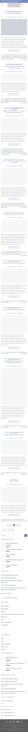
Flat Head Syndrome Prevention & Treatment (12, 11)
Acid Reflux (17, 519)
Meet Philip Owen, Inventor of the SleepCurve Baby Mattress (14, 361)
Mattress (7, 57)
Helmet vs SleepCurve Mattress (9, 578)
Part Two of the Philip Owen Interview (14, 309)
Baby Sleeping (7, 107)
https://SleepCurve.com (6, 709)
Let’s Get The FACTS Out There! (14, 13)
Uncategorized (18, 64)
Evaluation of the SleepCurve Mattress (14, 214)
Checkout (3, 611)
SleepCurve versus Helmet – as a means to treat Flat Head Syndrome (14, 111)
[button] (2, 5)
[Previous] (8, 525)
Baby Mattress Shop (12, 598)
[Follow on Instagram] (5, 529)
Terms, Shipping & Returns (11, 723)
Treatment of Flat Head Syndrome (7, 58)
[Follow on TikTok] (9, 529)
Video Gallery (4, 646)
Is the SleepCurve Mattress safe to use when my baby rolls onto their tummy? (13, 588)
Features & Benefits (6, 644)
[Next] (20, 525)
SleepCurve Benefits (7, 56)
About (2, 641)
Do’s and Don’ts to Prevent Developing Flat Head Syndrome (14, 67)
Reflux (11, 520)
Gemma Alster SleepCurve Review (9, 575)
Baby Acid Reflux (14, 479)
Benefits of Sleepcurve (19, 56)
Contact (3, 649)
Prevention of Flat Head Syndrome (15, 57)
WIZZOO (3, 723)
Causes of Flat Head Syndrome (8, 585)
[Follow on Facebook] (2, 529)
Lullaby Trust (22, 204)
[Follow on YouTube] (12, 529)
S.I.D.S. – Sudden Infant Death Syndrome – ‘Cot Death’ (14, 161)
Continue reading (14, 50)
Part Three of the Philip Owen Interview (14, 263)
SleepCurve (24, 57)
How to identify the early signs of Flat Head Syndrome (12, 581)
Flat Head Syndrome (16, 151)
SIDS (2, 56)
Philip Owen (24, 54)
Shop (2, 638)
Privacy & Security (22, 723)
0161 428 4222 (9, 700)
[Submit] (25, 535)
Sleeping (20, 152)
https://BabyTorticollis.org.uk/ (7, 715)
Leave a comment (23, 58)
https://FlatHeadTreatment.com (8, 712)
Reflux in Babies (14, 480)
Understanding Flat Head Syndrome (14, 434)
